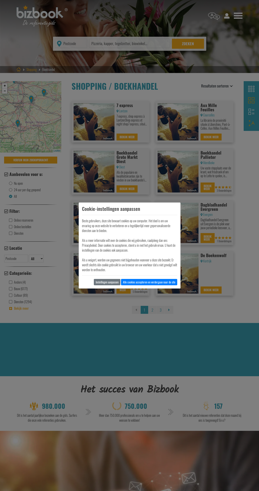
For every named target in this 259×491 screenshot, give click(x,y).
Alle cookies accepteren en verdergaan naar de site (149, 282)
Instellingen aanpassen (107, 282)
